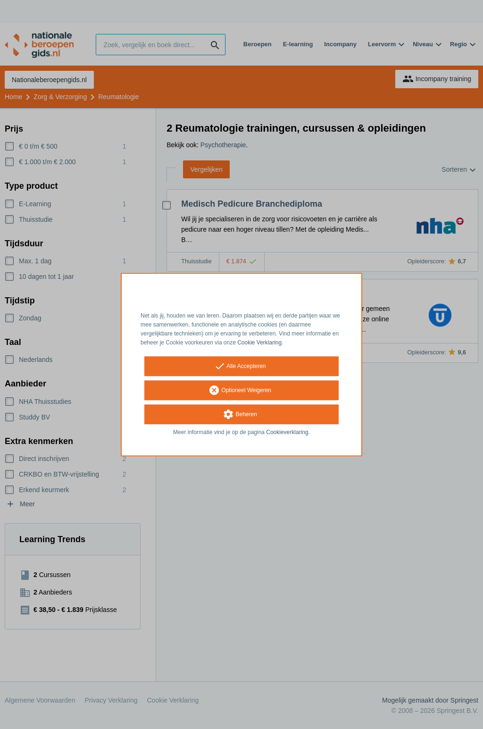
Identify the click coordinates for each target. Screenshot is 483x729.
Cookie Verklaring (259, 342)
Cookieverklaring (287, 432)
